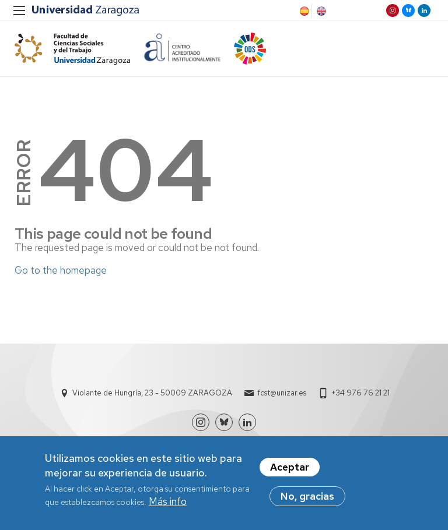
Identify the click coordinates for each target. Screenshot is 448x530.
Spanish (303, 11)
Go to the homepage (61, 270)
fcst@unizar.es (281, 393)
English (320, 11)
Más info (168, 503)
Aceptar (289, 469)
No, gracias (307, 498)
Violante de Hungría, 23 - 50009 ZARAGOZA (152, 393)
